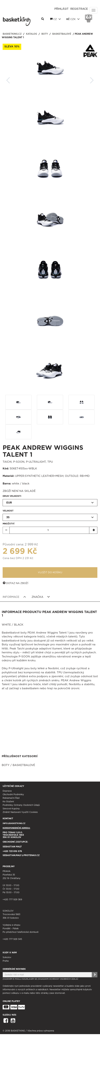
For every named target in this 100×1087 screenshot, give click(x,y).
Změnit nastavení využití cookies (20, 812)
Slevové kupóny (11, 809)
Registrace (79, 9)
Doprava (7, 791)
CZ (55, 19)
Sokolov (7, 957)
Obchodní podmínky (13, 794)
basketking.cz (12, 34)
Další (92, 79)
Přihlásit (61, 9)
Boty (44, 34)
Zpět (8, 79)
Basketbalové (61, 34)
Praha (6, 961)
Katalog (31, 34)
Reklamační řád (11, 798)
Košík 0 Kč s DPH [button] (89, 16)
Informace (14, 596)
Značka (41, 596)
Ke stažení (8, 801)
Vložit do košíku (50, 572)
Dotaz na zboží (15, 583)
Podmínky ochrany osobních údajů (21, 805)
